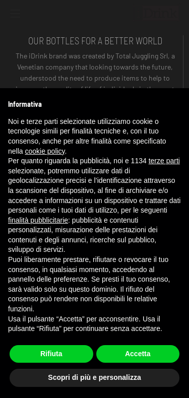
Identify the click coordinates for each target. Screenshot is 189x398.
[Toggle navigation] (15, 15)
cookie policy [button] (45, 151)
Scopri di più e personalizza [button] (94, 377)
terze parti (164, 161)
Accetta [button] (138, 354)
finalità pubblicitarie (38, 220)
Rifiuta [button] (51, 354)
